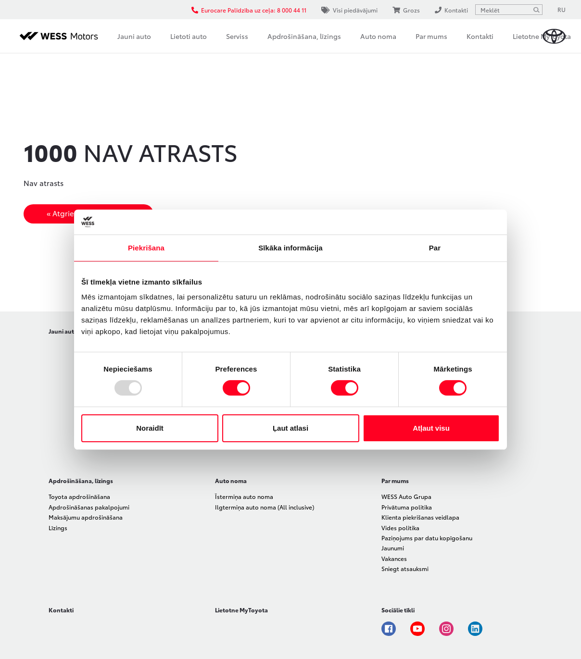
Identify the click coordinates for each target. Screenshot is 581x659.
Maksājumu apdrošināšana (86, 517)
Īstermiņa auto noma (244, 496)
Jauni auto (134, 36)
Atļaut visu (431, 428)
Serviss (237, 36)
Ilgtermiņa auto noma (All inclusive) (264, 507)
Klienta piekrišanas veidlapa (420, 517)
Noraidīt (150, 428)
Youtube (417, 629)
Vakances (394, 558)
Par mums (431, 36)
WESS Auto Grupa (406, 496)
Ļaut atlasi (290, 428)
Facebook (388, 629)
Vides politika (400, 527)
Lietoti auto (188, 36)
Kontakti (480, 36)
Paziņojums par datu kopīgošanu (426, 538)
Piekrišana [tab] (146, 248)
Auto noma (378, 36)
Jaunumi (392, 548)
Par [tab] (435, 248)
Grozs (406, 10)
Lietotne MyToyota (542, 36)
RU (561, 9)
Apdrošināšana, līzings (304, 36)
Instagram (446, 629)
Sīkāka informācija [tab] (290, 248)
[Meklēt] (536, 9)
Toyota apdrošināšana (79, 496)
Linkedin (475, 629)
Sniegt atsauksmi (405, 568)
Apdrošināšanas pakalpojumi (89, 507)
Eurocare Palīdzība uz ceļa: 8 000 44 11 (248, 10)
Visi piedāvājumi (349, 10)
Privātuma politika (406, 507)
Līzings (58, 527)
